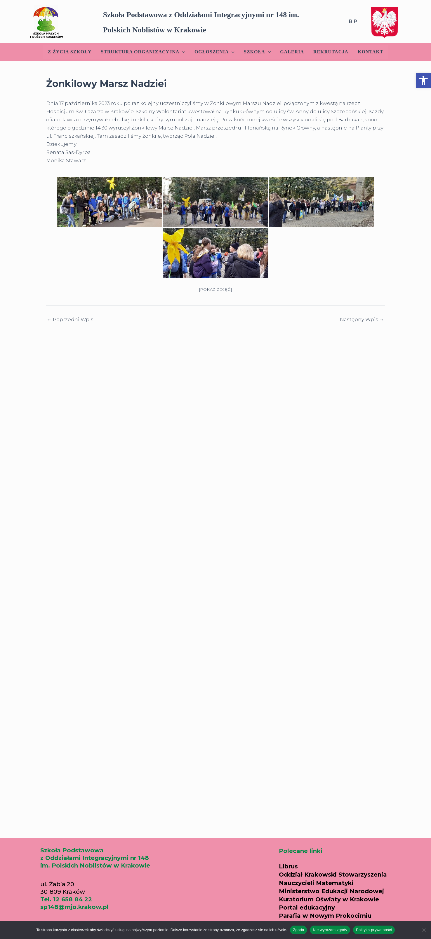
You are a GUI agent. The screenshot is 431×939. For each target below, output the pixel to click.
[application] (182, 52)
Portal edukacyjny (307, 907)
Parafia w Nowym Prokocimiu (325, 915)
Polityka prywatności (374, 930)
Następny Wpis (362, 319)
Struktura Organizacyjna (143, 52)
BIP (353, 21)
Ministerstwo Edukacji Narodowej (331, 891)
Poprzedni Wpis (70, 319)
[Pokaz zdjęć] (215, 289)
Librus (288, 866)
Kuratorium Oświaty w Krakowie (329, 899)
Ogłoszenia (214, 52)
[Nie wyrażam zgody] (424, 930)
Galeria (292, 51)
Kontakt (370, 51)
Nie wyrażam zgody (330, 930)
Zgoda (298, 930)
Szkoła (257, 52)
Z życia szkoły (69, 51)
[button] (423, 80)
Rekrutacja (330, 51)
